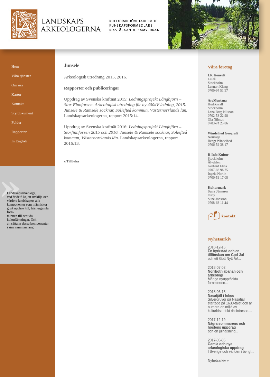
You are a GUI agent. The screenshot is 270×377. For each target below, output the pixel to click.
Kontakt (17, 104)
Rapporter (19, 132)
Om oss (17, 85)
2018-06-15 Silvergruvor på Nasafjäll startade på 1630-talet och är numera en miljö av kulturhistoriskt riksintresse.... (230, 301)
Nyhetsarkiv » (218, 360)
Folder (16, 122)
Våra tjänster (21, 76)
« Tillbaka (71, 161)
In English (19, 141)
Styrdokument (22, 113)
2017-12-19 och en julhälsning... (226, 325)
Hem (15, 66)
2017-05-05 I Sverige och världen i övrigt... (231, 346)
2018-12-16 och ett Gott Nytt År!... (226, 253)
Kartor (16, 94)
